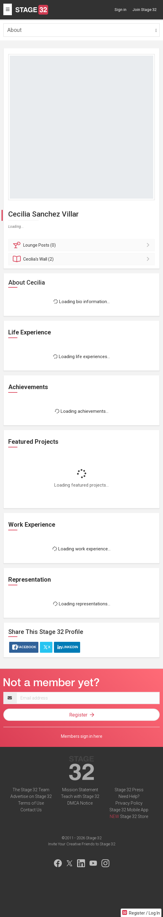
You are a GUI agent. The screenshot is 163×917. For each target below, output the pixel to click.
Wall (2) (82, 259)
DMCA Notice (80, 803)
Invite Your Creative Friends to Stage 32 (81, 844)
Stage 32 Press (129, 789)
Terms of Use (31, 803)
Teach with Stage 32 (80, 796)
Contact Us (31, 809)
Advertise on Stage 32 (31, 796)
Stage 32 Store (134, 816)
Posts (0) (82, 245)
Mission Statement (80, 789)
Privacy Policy (129, 803)
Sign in (120, 9)
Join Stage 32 (145, 9)
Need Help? (129, 796)
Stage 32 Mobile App (128, 809)
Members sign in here (81, 736)
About (14, 30)
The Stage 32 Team (30, 789)
